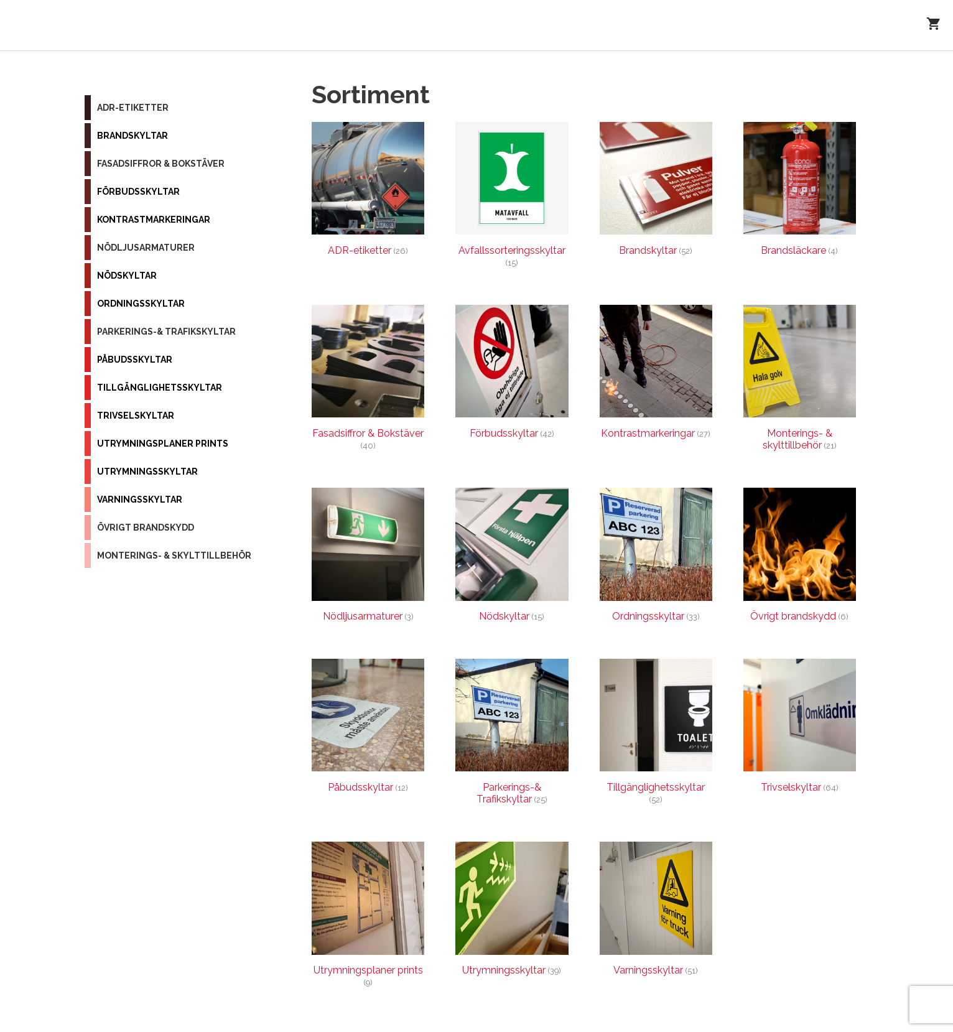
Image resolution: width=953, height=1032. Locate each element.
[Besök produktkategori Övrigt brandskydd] (799, 558)
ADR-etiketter (133, 108)
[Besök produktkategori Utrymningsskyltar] (511, 912)
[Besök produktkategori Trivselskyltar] (799, 729)
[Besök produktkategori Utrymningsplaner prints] (368, 917)
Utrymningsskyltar (147, 471)
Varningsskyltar (139, 499)
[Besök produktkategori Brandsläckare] (799, 192)
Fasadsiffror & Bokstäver (161, 164)
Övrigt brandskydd (145, 527)
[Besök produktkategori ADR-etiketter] (368, 192)
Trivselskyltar (135, 416)
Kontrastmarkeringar (153, 220)
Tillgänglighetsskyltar (159, 388)
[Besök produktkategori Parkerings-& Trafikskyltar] (511, 735)
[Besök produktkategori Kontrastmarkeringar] (656, 375)
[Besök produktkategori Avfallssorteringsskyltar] (511, 198)
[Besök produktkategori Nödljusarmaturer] (368, 558)
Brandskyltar (132, 136)
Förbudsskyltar (138, 192)
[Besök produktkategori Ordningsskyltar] (656, 558)
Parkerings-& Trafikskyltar (166, 332)
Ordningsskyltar (141, 304)
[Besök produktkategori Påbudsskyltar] (368, 729)
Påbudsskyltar (134, 360)
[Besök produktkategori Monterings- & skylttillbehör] (799, 381)
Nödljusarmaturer (146, 248)
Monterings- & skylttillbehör (174, 555)
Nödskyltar (127, 276)
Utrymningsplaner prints (162, 444)
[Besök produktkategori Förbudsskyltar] (511, 375)
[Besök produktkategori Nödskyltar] (511, 558)
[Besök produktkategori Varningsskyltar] (656, 912)
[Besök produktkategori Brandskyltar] (656, 192)
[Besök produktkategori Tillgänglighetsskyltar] (656, 735)
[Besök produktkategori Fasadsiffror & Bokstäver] (368, 381)
